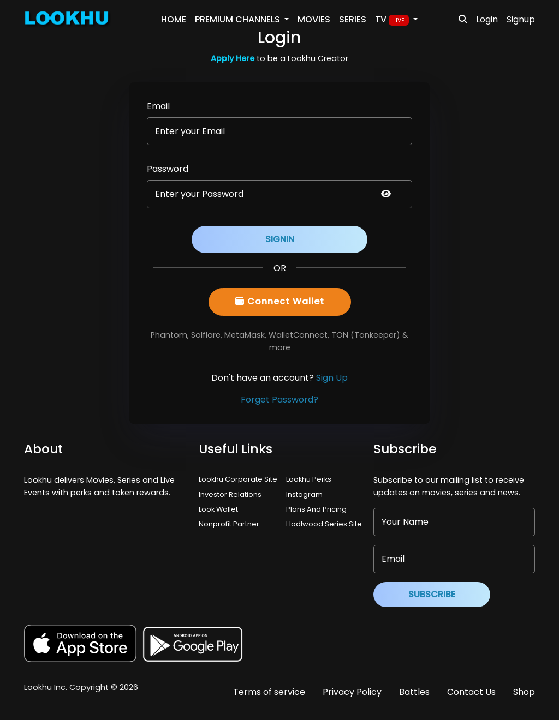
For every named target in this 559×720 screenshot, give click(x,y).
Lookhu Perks (308, 479)
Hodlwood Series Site (324, 524)
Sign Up (332, 377)
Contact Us (471, 692)
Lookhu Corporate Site (240, 479)
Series (352, 19)
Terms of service (269, 692)
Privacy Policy (352, 692)
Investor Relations (230, 494)
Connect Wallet (279, 301)
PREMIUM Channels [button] (238, 19)
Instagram (304, 494)
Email (158, 106)
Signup (521, 19)
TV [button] (393, 19)
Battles (414, 692)
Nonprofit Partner (229, 524)
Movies (314, 19)
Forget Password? (279, 399)
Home (173, 19)
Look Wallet (218, 509)
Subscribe (431, 594)
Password (167, 169)
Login (487, 19)
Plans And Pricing (316, 509)
